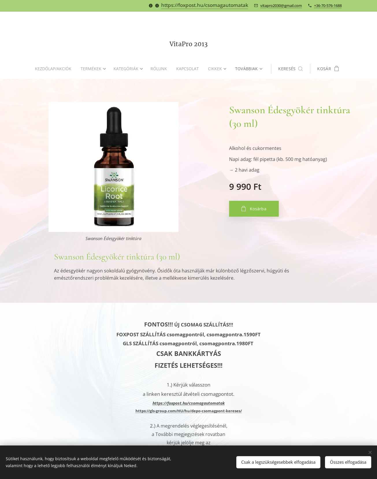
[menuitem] (54, 69)
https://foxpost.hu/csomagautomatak (204, 5)
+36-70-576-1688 (328, 5)
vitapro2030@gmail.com (281, 5)
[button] (292, 69)
